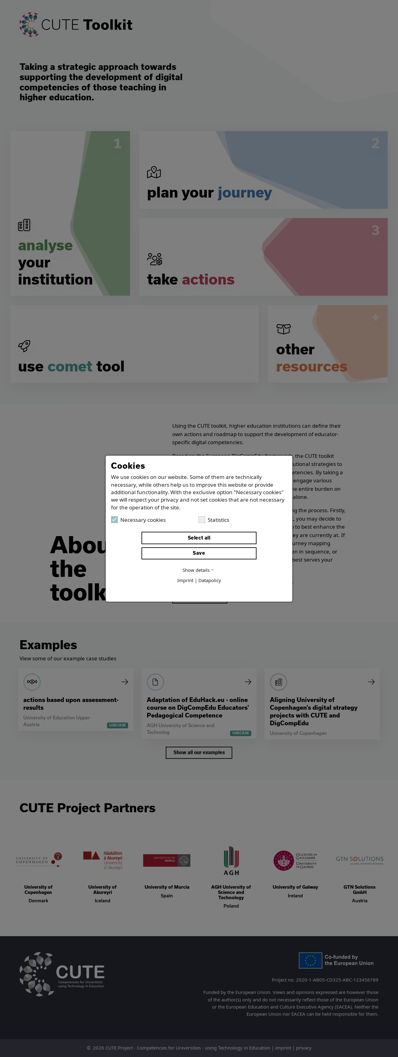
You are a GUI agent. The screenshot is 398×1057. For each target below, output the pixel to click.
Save (199, 553)
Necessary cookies (138, 519)
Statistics (213, 519)
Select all (199, 537)
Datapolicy (209, 580)
